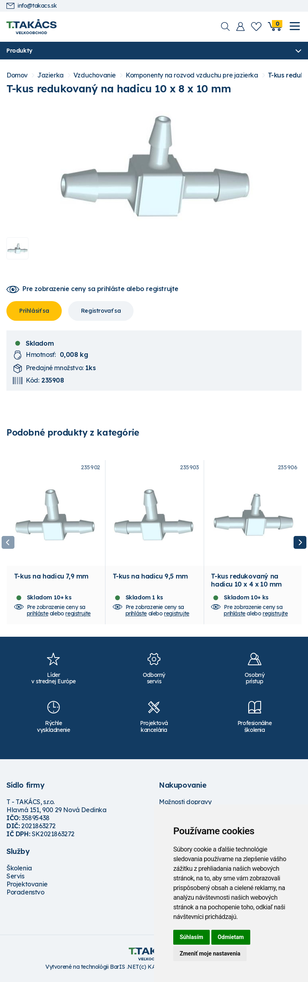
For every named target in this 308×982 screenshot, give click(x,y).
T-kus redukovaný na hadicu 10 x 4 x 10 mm (246, 582)
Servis (15, 877)
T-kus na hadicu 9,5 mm (150, 578)
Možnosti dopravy (185, 803)
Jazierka (50, 75)
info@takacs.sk (31, 5)
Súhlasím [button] (191, 937)
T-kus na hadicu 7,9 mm (51, 578)
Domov (17, 75)
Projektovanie (27, 885)
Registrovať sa (101, 310)
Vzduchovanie (94, 75)
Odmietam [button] (231, 937)
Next (300, 543)
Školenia (19, 869)
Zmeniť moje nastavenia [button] (210, 953)
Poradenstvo (25, 893)
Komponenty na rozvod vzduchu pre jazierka (192, 75)
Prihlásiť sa (34, 310)
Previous (8, 543)
